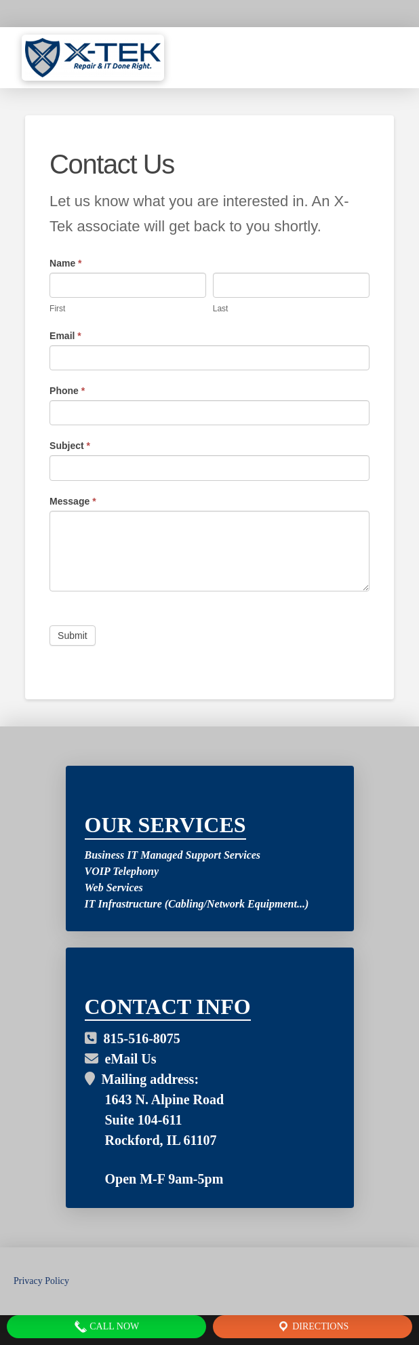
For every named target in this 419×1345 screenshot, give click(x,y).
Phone (67, 390)
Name (65, 263)
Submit (72, 635)
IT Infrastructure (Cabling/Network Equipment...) (197, 904)
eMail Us (121, 1058)
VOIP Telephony (122, 871)
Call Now (106, 1326)
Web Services (114, 887)
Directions (313, 1326)
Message (72, 501)
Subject (69, 445)
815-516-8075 (132, 1038)
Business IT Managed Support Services (173, 855)
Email (65, 335)
